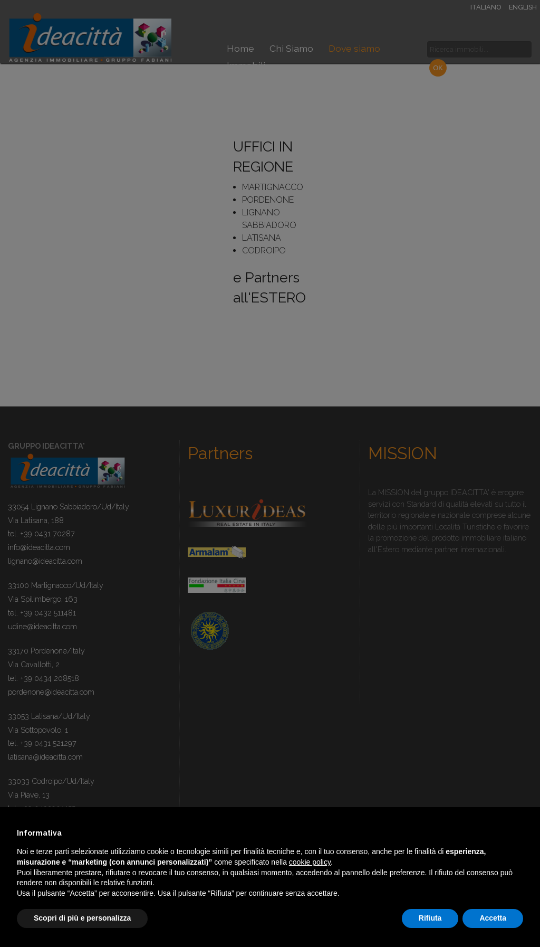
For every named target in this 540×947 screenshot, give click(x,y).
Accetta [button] (492, 918)
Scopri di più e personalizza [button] (82, 918)
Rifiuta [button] (430, 918)
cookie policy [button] (310, 862)
